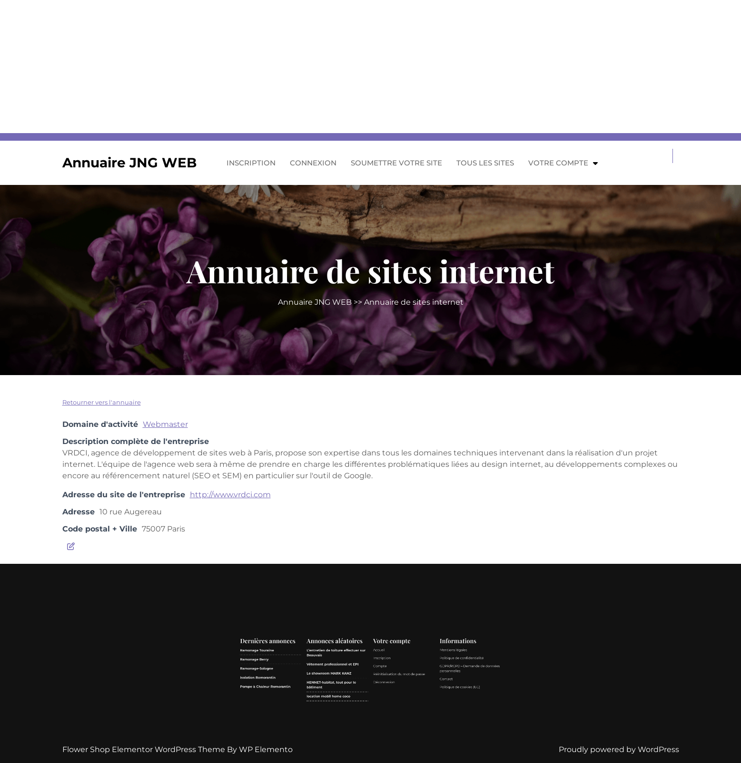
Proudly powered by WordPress (619, 749)
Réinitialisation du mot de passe (380, 712)
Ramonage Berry (330, 706)
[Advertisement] (285, 66)
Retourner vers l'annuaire (101, 402)
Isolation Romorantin (331, 713)
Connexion (313, 162)
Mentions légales (399, 703)
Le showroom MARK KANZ (356, 711)
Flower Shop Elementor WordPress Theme (144, 749)
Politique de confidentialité (402, 706)
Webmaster (165, 424)
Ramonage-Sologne (330, 710)
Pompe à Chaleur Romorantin (334, 716)
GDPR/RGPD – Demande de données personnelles (405, 709)
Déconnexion (375, 714)
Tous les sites (485, 162)
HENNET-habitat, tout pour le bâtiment (357, 715)
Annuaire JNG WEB (129, 163)
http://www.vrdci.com (230, 494)
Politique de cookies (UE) (402, 716)
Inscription (251, 162)
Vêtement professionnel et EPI (357, 708)
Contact (397, 713)
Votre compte (558, 162)
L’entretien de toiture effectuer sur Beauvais (358, 704)
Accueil (373, 703)
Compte (373, 709)
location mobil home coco (356, 719)
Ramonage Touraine (331, 703)
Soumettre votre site (396, 162)
